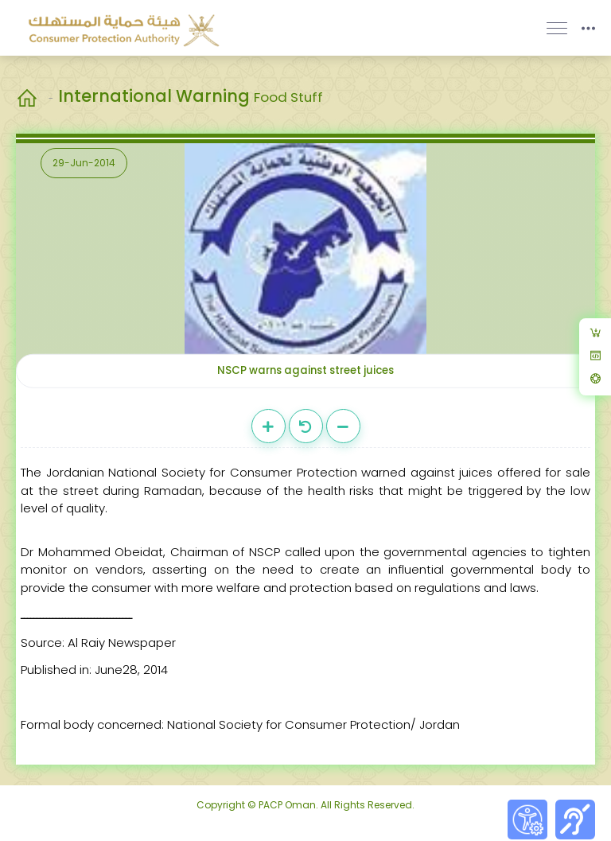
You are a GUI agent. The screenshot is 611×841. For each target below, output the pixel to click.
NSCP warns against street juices (305, 370)
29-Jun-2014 (84, 162)
